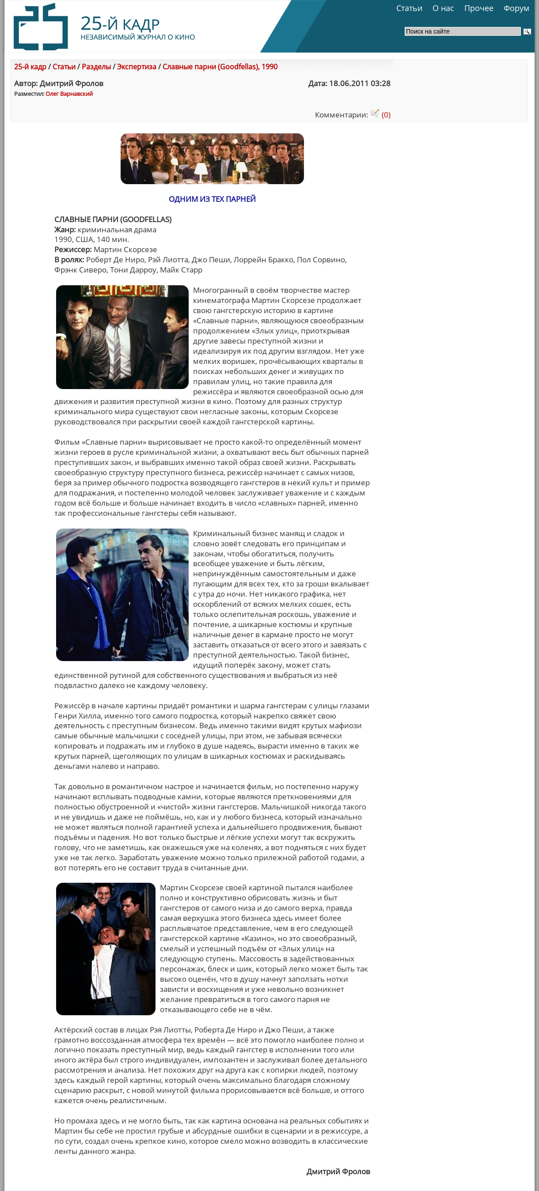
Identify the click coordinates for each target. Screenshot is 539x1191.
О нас (443, 8)
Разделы (96, 67)
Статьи (409, 8)
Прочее (478, 8)
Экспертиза (136, 67)
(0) (380, 115)
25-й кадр (30, 67)
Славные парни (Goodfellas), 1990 (220, 67)
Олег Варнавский (69, 94)
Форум (516, 8)
